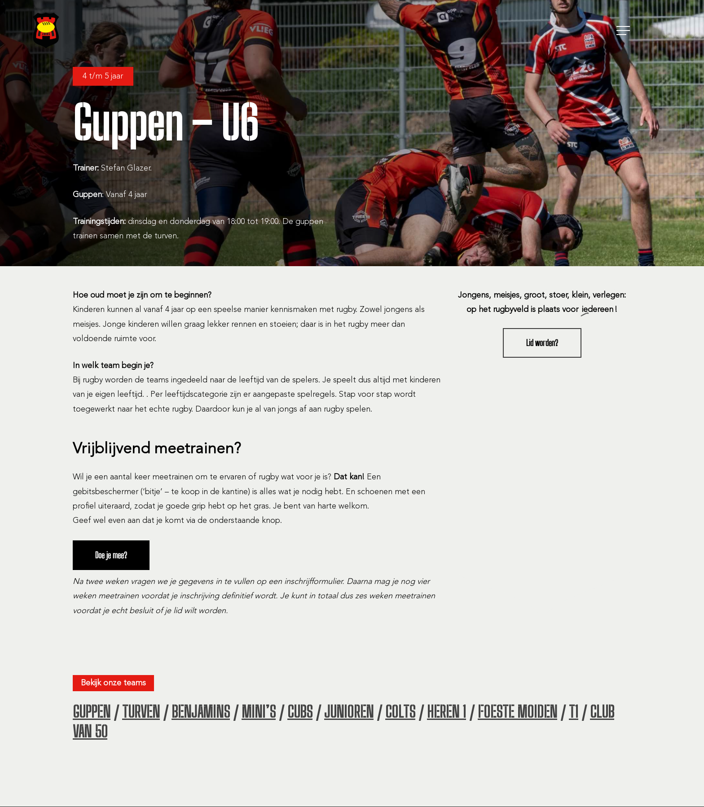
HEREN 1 (446, 712)
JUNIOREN (349, 712)
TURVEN (141, 712)
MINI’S (259, 712)
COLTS (400, 712)
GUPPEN (91, 712)
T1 (573, 712)
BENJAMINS (201, 712)
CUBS (299, 712)
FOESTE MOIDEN (517, 712)
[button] (624, 30)
